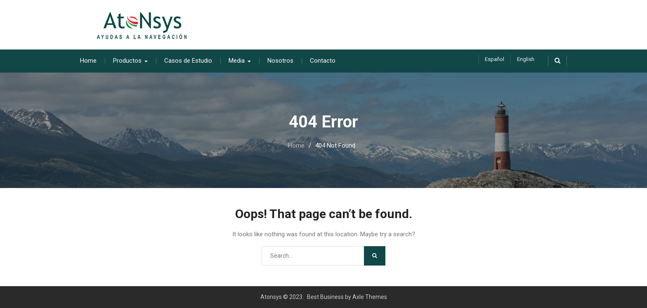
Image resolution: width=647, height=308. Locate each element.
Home (88, 60)
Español (494, 59)
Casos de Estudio (188, 60)
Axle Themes (369, 297)
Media (237, 60)
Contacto (322, 60)
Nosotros (280, 60)
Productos (127, 60)
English (525, 59)
